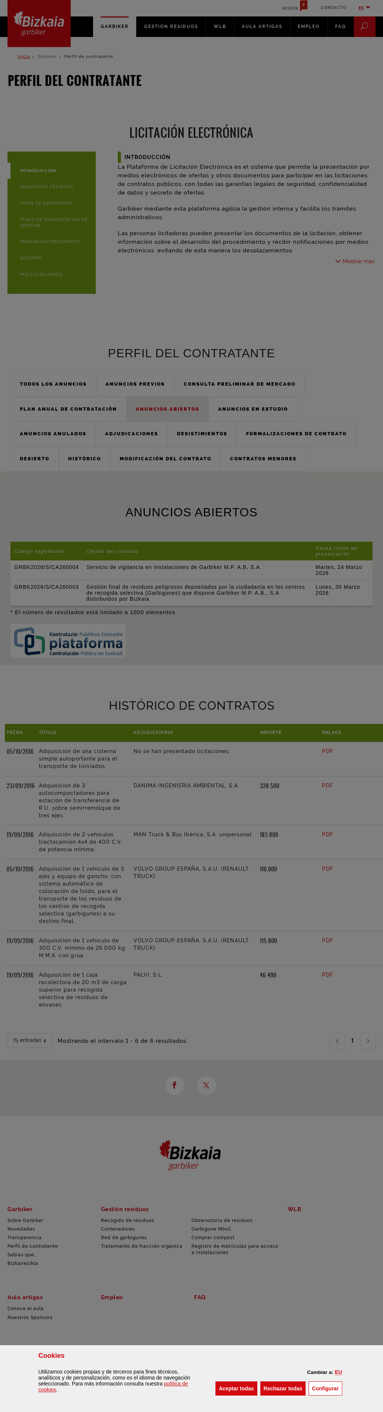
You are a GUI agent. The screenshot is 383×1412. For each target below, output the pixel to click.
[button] (338, 1372)
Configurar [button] (327, 1387)
